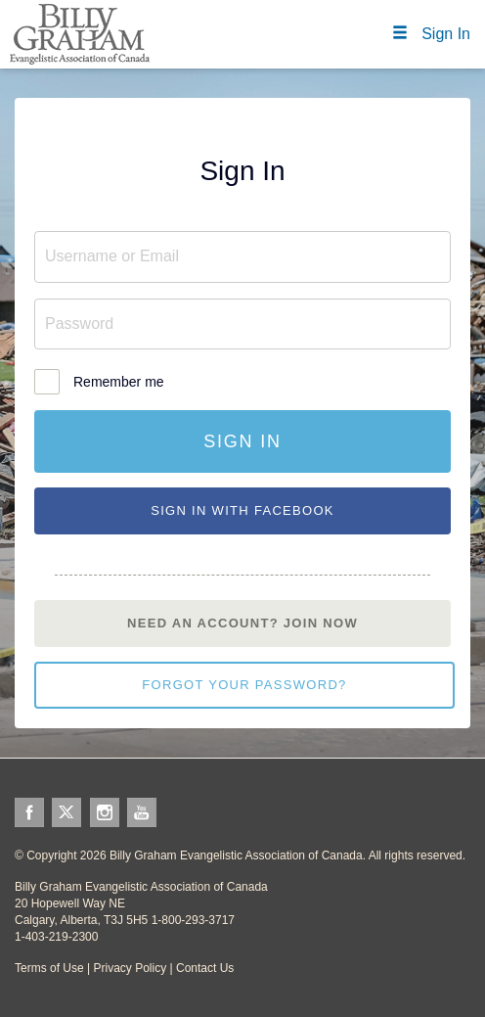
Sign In (242, 441)
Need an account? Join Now (242, 623)
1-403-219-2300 (56, 937)
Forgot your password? (244, 684)
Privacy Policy (129, 968)
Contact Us (205, 968)
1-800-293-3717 (193, 920)
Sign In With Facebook (242, 510)
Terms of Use (49, 968)
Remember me (118, 382)
